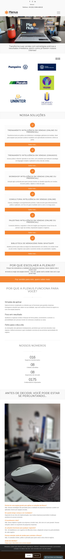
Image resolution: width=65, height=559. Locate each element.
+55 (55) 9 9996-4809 (36, 7)
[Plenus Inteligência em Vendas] (27, 12)
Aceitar (29, 555)
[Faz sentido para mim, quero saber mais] (32, 279)
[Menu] (57, 12)
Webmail (32, 4)
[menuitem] (32, 4)
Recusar (36, 555)
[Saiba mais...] (32, 144)
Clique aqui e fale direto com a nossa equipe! (18, 543)
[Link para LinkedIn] (35, 1)
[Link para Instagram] (32, 1)
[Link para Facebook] (29, 1)
